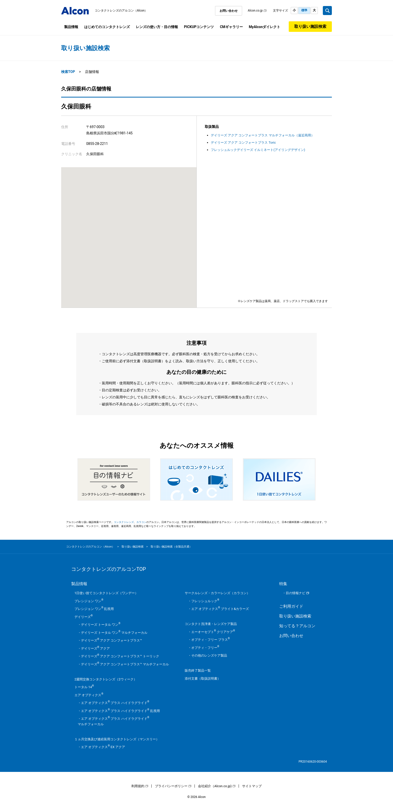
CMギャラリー (231, 27)
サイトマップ (252, 786)
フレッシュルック (205, 601)
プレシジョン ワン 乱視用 (94, 609)
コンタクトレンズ (124, 522)
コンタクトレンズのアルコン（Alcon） (121, 10)
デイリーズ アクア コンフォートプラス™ (111, 640)
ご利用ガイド (291, 606)
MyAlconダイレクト (264, 27)
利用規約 (137, 786)
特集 (283, 583)
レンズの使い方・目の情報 (157, 27)
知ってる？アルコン (297, 625)
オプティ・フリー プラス (210, 640)
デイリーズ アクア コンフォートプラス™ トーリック (120, 656)
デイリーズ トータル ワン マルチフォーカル (114, 633)
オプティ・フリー (205, 648)
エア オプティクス (88, 695)
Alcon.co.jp (255, 10)
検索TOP (68, 72)
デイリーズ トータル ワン (100, 624)
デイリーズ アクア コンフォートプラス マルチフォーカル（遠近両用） (262, 135)
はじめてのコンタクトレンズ (107, 27)
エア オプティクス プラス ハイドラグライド (115, 703)
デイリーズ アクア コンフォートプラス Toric (243, 142)
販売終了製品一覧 (198, 670)
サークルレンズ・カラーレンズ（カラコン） (217, 593)
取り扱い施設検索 (310, 26)
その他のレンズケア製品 (209, 655)
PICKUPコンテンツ (199, 27)
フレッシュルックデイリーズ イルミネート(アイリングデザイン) (258, 150)
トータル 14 (84, 687)
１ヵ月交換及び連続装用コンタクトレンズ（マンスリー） (116, 739)
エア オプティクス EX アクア (103, 747)
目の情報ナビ (295, 593)
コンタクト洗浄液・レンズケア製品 (211, 624)
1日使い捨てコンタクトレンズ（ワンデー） (106, 593)
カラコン (141, 522)
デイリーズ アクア (95, 648)
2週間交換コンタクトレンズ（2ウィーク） (105, 679)
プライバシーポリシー (171, 786)
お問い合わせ (229, 11)
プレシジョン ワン (88, 601)
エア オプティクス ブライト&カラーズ (220, 609)
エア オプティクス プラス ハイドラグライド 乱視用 (120, 711)
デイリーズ (83, 617)
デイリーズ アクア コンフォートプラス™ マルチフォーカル (125, 664)
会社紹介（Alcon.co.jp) (215, 786)
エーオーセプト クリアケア (213, 632)
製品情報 (71, 27)
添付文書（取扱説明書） (203, 678)
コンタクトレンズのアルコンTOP (108, 569)
